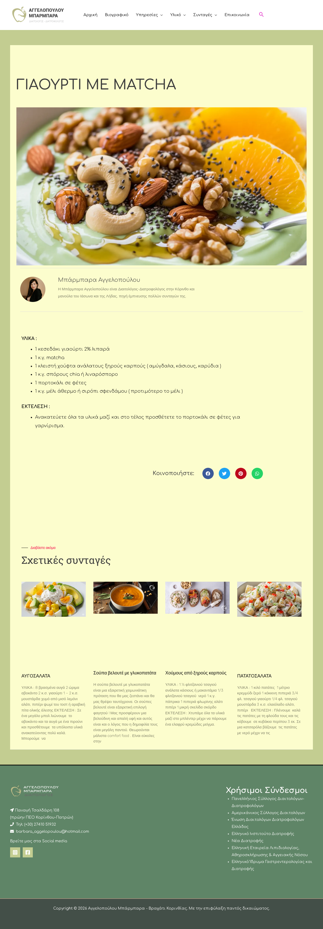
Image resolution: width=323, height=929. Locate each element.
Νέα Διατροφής (247, 841)
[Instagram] (15, 852)
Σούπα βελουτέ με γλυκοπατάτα (124, 673)
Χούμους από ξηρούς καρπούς (195, 673)
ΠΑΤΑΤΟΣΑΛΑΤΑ (254, 676)
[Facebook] (28, 852)
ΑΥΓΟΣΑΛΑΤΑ (35, 676)
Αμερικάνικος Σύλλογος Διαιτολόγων (268, 813)
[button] (160, 15)
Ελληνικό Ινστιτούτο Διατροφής (263, 834)
